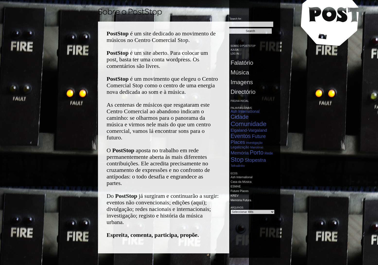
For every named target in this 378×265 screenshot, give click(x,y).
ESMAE (236, 186)
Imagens (242, 82)
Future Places (240, 191)
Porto (257, 152)
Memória (240, 152)
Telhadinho (238, 166)
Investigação (254, 143)
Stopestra (255, 160)
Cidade (240, 117)
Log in (235, 53)
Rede (268, 153)
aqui (198, 202)
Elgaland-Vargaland (249, 130)
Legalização (240, 147)
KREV (235, 195)
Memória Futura (241, 200)
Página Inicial (240, 101)
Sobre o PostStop (243, 46)
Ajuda (235, 49)
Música (240, 72)
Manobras (256, 147)
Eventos (241, 136)
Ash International (245, 111)
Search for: (236, 18)
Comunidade (248, 124)
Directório (243, 91)
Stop (237, 159)
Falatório (242, 62)
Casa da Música (241, 182)
